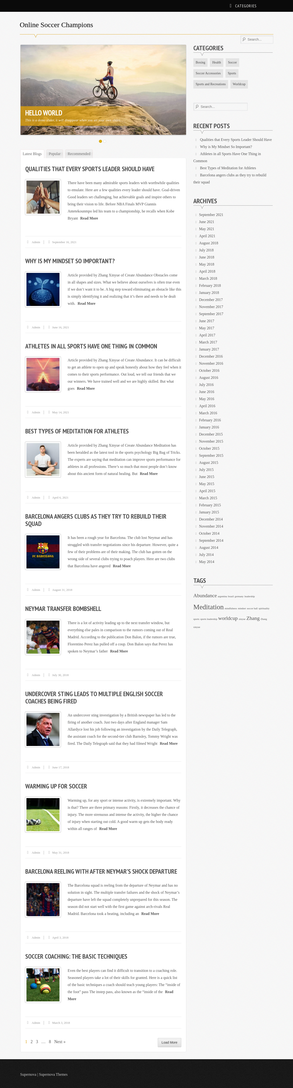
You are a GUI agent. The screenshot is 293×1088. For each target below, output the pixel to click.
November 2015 (211, 442)
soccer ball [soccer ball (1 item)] (252, 608)
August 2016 (208, 378)
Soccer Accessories (208, 73)
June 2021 (206, 222)
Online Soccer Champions (57, 25)
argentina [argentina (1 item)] (222, 596)
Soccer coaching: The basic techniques (77, 954)
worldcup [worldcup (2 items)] (228, 618)
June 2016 (206, 392)
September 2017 (211, 314)
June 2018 (206, 257)
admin (36, 242)
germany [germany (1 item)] (239, 596)
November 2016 (211, 364)
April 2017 (207, 335)
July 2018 (206, 250)
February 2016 (210, 420)
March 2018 (208, 279)
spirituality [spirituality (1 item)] (264, 608)
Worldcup (239, 84)
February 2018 (210, 286)
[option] (103, 90)
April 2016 (207, 406)
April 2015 (207, 491)
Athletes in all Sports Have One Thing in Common (92, 345)
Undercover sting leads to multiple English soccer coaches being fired (95, 696)
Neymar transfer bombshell (64, 607)
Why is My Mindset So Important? (70, 260)
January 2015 (209, 512)
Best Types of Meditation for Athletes (78, 430)
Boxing (200, 62)
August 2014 (208, 548)
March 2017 (208, 342)
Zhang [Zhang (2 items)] (253, 618)
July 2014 (206, 555)
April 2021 (207, 236)
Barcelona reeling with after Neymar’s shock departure (102, 869)
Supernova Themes (53, 1073)
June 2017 (206, 321)
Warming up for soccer (56, 784)
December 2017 (211, 300)
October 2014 (209, 534)
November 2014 (211, 527)
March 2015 (208, 498)
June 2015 (206, 477)
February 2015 (210, 505)
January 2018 (209, 293)
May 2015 (206, 484)
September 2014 (211, 541)
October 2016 (209, 371)
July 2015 (206, 470)
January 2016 (209, 427)
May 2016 (206, 399)
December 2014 (211, 519)
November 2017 (211, 307)
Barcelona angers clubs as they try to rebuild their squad (97, 519)
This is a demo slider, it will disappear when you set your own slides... (73, 120)
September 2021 (211, 215)
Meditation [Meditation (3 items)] (208, 607)
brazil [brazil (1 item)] (231, 596)
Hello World (43, 113)
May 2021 (206, 229)
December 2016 (211, 357)
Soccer (232, 62)
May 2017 (206, 328)
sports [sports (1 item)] (196, 619)
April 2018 (207, 272)
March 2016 (208, 413)
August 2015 (208, 463)
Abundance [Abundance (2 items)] (205, 596)
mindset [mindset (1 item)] (242, 608)
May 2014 (206, 562)
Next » (60, 1039)
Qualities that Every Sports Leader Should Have (91, 168)
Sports (232, 73)
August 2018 (208, 243)
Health (216, 62)
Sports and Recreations (211, 84)
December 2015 (211, 434)
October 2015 (209, 449)
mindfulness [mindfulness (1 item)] (231, 608)
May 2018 (206, 264)
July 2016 (206, 385)
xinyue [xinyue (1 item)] (242, 619)
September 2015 (211, 456)
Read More (89, 218)
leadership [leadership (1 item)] (249, 596)
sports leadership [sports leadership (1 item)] (208, 619)
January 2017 (209, 349)
